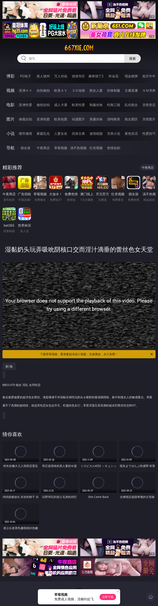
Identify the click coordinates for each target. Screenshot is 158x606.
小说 (10, 133)
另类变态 (149, 105)
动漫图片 (78, 119)
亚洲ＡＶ (25, 90)
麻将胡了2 (95, 76)
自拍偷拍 (43, 90)
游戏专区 (78, 76)
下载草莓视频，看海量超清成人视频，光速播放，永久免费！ (96, 354)
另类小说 (113, 133)
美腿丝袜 (96, 119)
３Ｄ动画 (78, 90)
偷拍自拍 (43, 105)
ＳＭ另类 (149, 90)
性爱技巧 (149, 133)
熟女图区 (131, 119)
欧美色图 (60, 119)
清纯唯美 (113, 119)
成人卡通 (60, 105)
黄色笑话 (131, 133)
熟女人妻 (96, 90)
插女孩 (25, 148)
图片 (10, 119)
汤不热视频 (78, 148)
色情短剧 (113, 148)
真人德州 (43, 76)
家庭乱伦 (43, 133)
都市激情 (25, 133)
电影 (10, 104)
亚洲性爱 (25, 105)
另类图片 (149, 119)
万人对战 (60, 76)
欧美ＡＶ (60, 90)
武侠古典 (78, 133)
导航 (10, 148)
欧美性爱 (78, 105)
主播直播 (131, 90)
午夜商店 (43, 148)
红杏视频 (96, 148)
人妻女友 (60, 133)
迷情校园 (96, 133)
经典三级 (113, 105)
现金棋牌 (131, 76)
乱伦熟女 (131, 105)
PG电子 (25, 76)
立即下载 (108, 597)
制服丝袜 (96, 105)
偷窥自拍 (25, 119)
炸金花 (113, 76)
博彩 (10, 76)
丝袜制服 (113, 90)
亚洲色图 (43, 119)
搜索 (132, 58)
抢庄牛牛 (149, 76)
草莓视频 (60, 148)
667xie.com (78, 48)
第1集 (9, 366)
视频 (10, 90)
